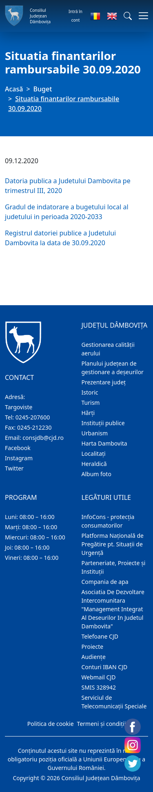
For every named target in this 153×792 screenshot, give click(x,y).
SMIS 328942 (99, 687)
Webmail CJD (99, 677)
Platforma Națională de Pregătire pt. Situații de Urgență (113, 544)
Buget (42, 88)
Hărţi (88, 413)
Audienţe (94, 657)
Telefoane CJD (100, 636)
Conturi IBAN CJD (105, 667)
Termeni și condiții (101, 724)
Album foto (96, 474)
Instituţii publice (103, 423)
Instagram (19, 458)
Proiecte (93, 646)
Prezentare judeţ (104, 382)
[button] (128, 16)
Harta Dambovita (104, 443)
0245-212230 (34, 427)
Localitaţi (94, 453)
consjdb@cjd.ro (43, 437)
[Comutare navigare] (141, 15)
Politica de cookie (50, 724)
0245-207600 (33, 417)
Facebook (18, 448)
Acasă (14, 88)
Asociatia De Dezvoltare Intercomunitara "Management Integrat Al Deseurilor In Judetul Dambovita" (113, 609)
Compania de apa (105, 582)
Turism (91, 402)
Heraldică (94, 464)
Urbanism (95, 433)
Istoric (90, 392)
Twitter (14, 468)
